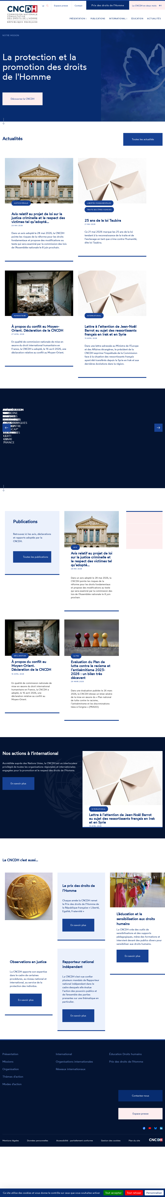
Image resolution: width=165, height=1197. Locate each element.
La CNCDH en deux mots (144, 5)
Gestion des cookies (110, 1140)
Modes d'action (12, 1084)
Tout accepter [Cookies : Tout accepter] (113, 1192)
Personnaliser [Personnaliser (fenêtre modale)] (154, 1192)
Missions (7, 1061)
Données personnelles (37, 1140)
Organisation (10, 1069)
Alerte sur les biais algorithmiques (61, 409)
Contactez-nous (140, 1095)
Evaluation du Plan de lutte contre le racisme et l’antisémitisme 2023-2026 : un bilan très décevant (90, 670)
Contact (78, 5)
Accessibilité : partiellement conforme (74, 1140)
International (118, 18)
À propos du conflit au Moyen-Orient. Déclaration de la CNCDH (37, 328)
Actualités (154, 18)
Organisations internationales (74, 1061)
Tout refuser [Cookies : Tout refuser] (134, 1192)
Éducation (137, 18)
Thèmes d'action (12, 1076)
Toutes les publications (35, 556)
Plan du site (134, 1140)
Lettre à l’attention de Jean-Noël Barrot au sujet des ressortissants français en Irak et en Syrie (110, 330)
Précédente (6, 439)
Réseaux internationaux (70, 1069)
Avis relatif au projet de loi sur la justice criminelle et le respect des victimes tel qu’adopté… (38, 218)
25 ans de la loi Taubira (103, 220)
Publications (98, 18)
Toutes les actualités (143, 139)
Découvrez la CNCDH (22, 98)
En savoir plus (18, 783)
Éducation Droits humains (125, 1054)
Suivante (158, 439)
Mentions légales (10, 1140)
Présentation (78, 18)
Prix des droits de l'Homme (108, 5)
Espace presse (61, 5)
